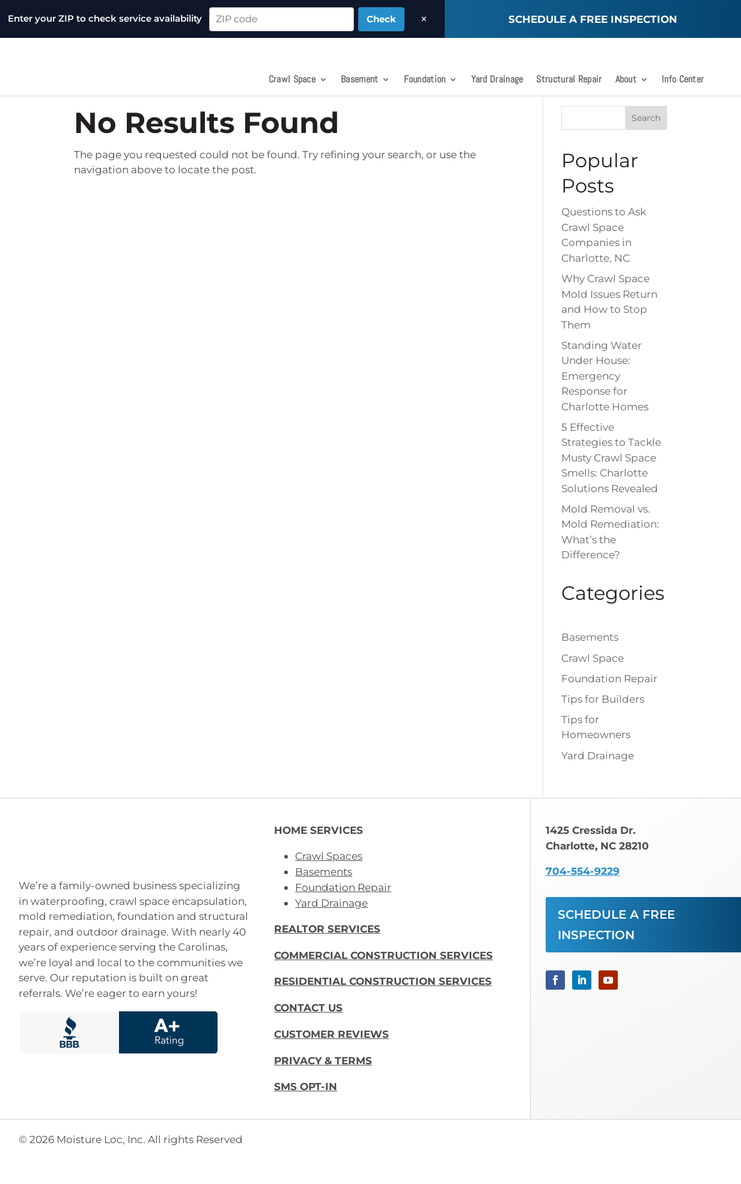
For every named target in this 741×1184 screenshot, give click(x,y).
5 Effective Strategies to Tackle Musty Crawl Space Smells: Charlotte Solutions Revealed (611, 483)
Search (646, 143)
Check (381, 19)
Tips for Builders (602, 724)
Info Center (683, 80)
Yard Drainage (497, 80)
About (626, 80)
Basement (359, 80)
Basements (589, 662)
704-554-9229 (583, 896)
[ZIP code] (281, 19)
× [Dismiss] (424, 19)
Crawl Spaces (328, 881)
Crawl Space (292, 80)
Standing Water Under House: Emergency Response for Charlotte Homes (604, 400)
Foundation (425, 80)
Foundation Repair (609, 703)
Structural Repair (569, 80)
